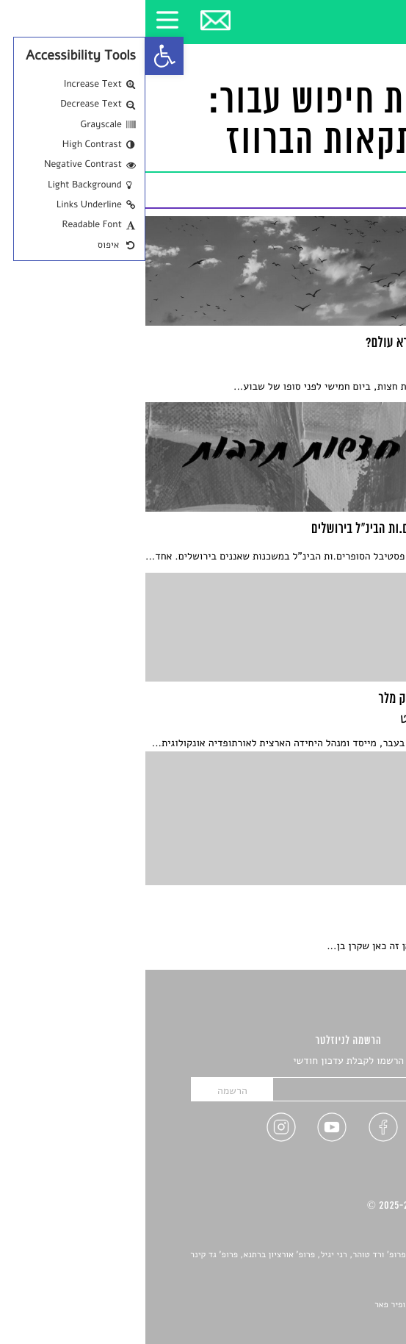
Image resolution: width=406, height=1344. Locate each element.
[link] (19, 56)
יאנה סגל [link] (344, 1288)
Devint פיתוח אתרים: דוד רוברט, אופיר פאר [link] (307, 1305)
